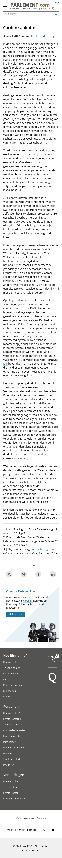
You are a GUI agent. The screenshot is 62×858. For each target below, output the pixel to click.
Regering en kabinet (14, 685)
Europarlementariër (14, 730)
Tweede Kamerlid (13, 724)
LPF (5, 363)
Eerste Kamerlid (12, 718)
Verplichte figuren (43, 549)
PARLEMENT (30, 4)
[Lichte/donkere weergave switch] (58, 3)
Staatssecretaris (12, 759)
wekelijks (28, 600)
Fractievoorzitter (12, 736)
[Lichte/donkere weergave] (58, 3)
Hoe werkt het (11, 662)
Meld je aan (15, 614)
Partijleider (9, 741)
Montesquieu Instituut (42, 8)
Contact (41, 818)
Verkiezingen (13, 774)
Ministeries (9, 690)
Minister (8, 753)
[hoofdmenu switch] (5, 8)
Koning (7, 696)
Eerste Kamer (10, 673)
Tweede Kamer (11, 667)
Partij (6, 679)
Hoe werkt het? (11, 713)
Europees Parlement (14, 798)
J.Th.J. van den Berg (43, 36)
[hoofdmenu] (5, 8)
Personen (11, 706)
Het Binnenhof (15, 655)
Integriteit (8, 764)
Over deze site (25, 818)
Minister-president (13, 747)
